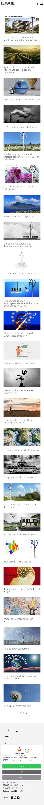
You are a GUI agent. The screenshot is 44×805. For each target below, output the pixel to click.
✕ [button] (39, 748)
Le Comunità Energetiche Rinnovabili (21, 450)
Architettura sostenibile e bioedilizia (21, 534)
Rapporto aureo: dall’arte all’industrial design (22, 590)
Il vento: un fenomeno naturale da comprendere (20, 391)
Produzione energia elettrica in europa (18, 620)
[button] (37, 4)
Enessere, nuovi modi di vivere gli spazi (22, 273)
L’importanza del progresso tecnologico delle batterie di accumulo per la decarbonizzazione (22, 303)
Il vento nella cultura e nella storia (20, 363)
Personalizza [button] (22, 777)
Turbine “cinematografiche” (16, 648)
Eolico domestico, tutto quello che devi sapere (20, 506)
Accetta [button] (22, 766)
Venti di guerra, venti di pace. (17, 561)
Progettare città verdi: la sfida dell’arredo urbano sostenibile (18, 245)
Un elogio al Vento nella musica (19, 705)
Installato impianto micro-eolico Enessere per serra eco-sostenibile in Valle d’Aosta (21, 157)
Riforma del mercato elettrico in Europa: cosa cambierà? (19, 334)
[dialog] (22, 763)
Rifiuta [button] (21, 771)
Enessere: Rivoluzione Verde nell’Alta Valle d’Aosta (21, 187)
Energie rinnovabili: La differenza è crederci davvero (20, 677)
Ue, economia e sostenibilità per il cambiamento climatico (20, 421)
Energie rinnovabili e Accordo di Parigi (22, 477)
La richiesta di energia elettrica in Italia (22, 99)
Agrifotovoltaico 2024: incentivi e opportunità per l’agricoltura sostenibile (19, 70)
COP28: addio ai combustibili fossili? (21, 127)
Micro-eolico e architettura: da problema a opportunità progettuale (21, 38)
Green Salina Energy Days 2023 (18, 216)
